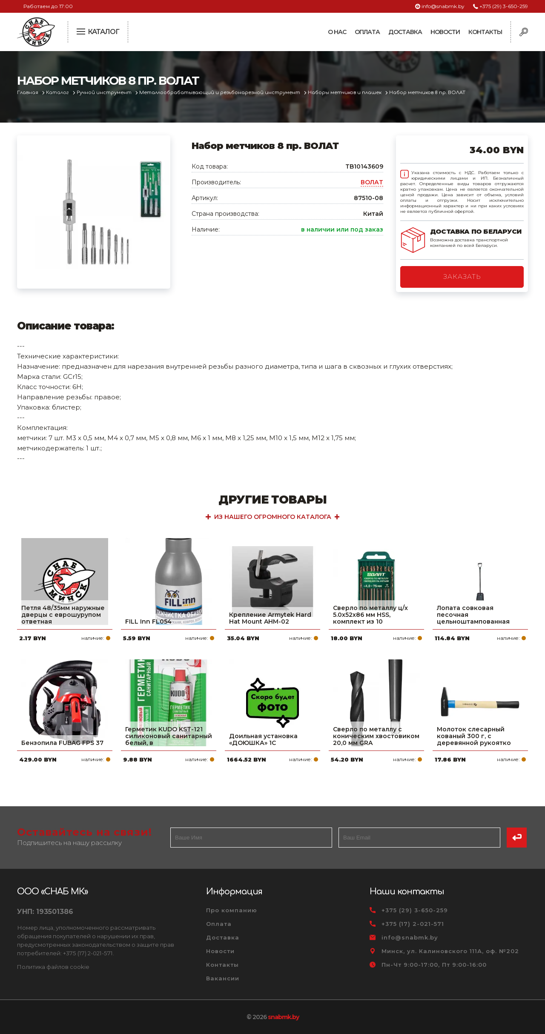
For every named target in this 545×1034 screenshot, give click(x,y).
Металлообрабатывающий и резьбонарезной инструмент (220, 92)
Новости (445, 32)
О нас (337, 32)
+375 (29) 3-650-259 (503, 6)
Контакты (485, 32)
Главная (28, 92)
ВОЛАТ (372, 182)
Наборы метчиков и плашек (345, 92)
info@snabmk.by (443, 6)
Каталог (58, 92)
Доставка (405, 32)
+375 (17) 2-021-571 (413, 923)
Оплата (367, 32)
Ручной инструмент (105, 92)
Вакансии (222, 978)
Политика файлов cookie (53, 966)
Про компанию (231, 910)
